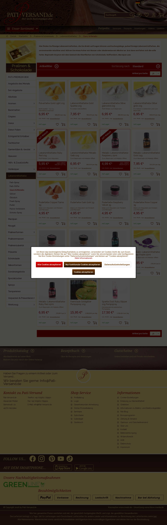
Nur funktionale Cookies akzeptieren (82, 265)
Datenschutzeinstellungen (117, 265)
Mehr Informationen (83, 258)
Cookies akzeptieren (83, 272)
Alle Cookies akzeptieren (49, 265)
